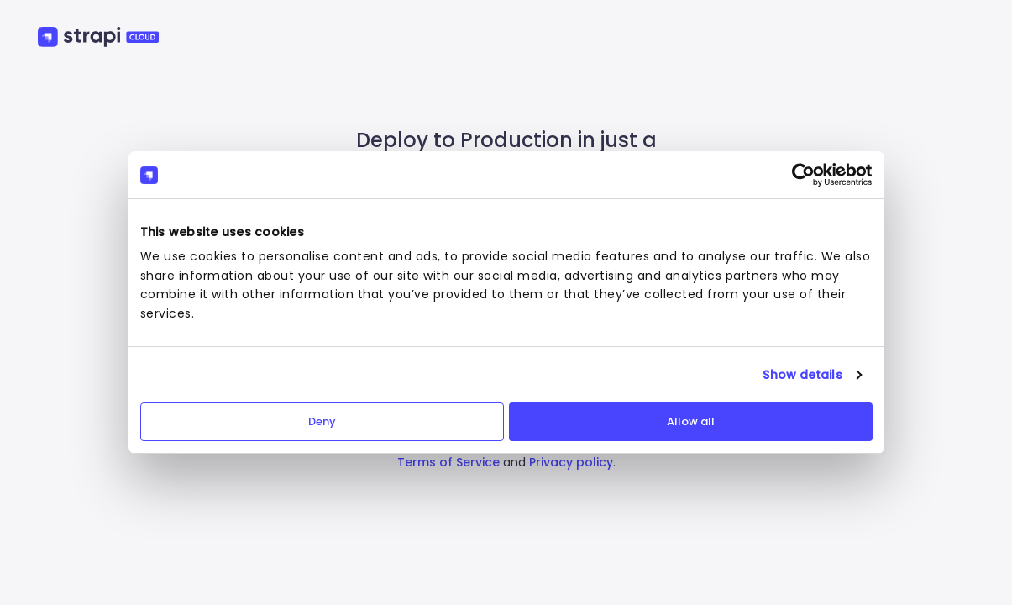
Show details (802, 374)
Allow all (691, 421)
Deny (322, 421)
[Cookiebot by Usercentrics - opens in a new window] (799, 175)
